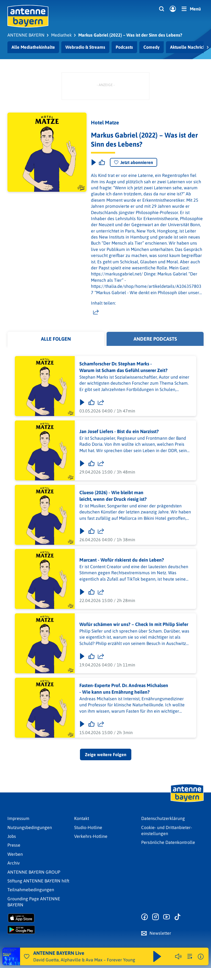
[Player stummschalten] (178, 956)
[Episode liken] (102, 162)
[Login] (173, 9)
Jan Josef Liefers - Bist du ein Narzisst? (119, 431)
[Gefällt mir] (91, 402)
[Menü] (191, 8)
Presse (13, 845)
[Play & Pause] (93, 162)
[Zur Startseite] (187, 801)
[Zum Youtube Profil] (166, 917)
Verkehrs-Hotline (90, 836)
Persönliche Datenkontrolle (168, 842)
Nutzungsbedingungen (29, 827)
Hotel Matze (105, 122)
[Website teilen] (96, 312)
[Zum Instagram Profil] (155, 917)
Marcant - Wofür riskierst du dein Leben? (121, 560)
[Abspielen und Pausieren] (157, 956)
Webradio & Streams (85, 47)
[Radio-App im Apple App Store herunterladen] (38, 918)
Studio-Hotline (88, 827)
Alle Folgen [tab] (56, 339)
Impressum (18, 818)
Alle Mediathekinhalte (33, 47)
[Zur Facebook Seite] (144, 917)
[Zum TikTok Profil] (177, 917)
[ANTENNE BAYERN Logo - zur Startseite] (27, 16)
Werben (15, 854)
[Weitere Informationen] (200, 956)
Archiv (13, 862)
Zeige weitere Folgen (105, 754)
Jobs (11, 836)
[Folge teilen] (101, 402)
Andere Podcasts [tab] (155, 339)
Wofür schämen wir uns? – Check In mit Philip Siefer (133, 624)
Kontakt (81, 818)
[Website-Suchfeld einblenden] (161, 9)
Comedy (151, 47)
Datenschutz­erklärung (163, 818)
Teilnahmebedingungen (30, 889)
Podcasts (124, 47)
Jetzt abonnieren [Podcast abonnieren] (133, 162)
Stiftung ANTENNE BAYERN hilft (38, 880)
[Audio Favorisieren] (26, 956)
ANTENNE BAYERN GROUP (33, 871)
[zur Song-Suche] (190, 956)
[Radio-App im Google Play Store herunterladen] (38, 930)
